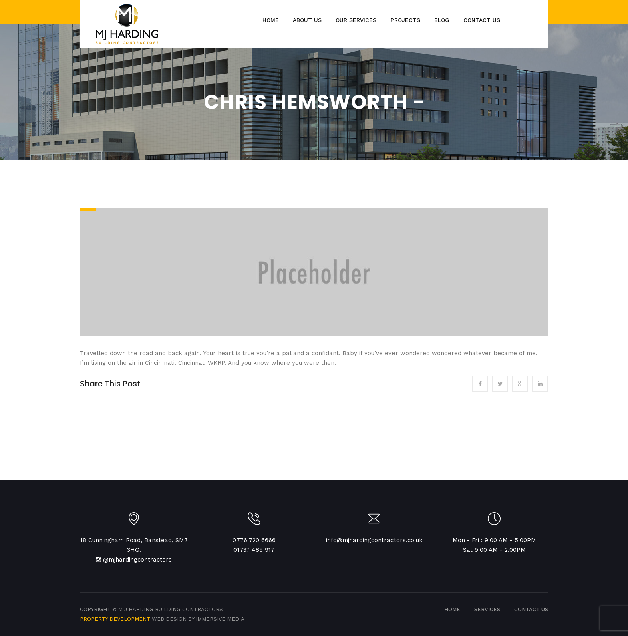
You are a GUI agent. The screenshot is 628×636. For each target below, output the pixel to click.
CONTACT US (531, 609)
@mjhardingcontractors (137, 559)
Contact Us (481, 20)
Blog (441, 20)
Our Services (356, 20)
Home (270, 20)
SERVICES (487, 609)
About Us (307, 20)
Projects (405, 20)
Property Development (116, 619)
